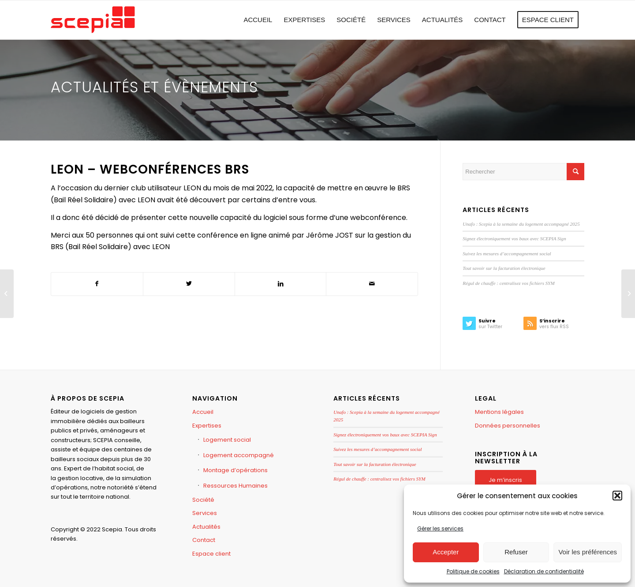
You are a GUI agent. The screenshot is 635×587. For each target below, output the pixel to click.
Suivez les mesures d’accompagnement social (507, 253)
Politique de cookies (473, 571)
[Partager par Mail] (372, 284)
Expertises (206, 425)
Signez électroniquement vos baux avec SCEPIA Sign (514, 238)
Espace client (211, 553)
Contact (203, 540)
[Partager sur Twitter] (189, 284)
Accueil (202, 412)
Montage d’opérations (235, 470)
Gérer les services (440, 528)
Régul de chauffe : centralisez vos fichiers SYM (508, 283)
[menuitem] (258, 19)
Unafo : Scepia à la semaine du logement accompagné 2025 (521, 224)
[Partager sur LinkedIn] (280, 284)
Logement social (227, 440)
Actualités (206, 527)
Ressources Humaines (235, 485)
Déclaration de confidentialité (544, 571)
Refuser (516, 552)
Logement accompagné (238, 455)
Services (204, 513)
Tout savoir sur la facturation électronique (504, 268)
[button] (617, 495)
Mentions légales (499, 412)
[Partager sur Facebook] (97, 284)
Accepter (446, 552)
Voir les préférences (587, 552)
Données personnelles (507, 425)
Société (203, 500)
